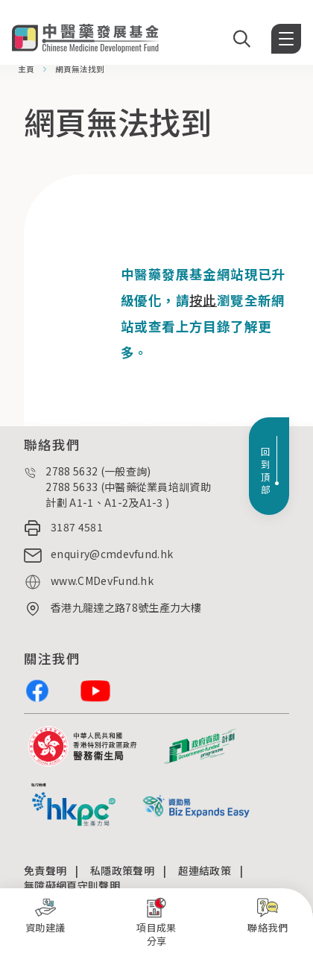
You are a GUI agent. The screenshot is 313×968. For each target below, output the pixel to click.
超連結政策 (205, 870)
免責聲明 (45, 870)
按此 (203, 300)
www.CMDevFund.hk (102, 580)
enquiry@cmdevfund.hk (112, 553)
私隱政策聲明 (122, 870)
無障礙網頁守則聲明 (72, 885)
